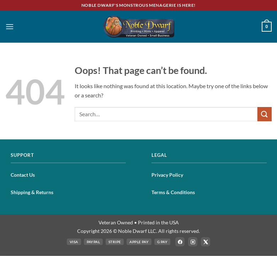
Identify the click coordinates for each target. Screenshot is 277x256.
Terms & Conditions (173, 192)
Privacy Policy (167, 175)
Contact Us (23, 175)
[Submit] (264, 114)
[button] (9, 26)
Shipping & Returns (32, 192)
